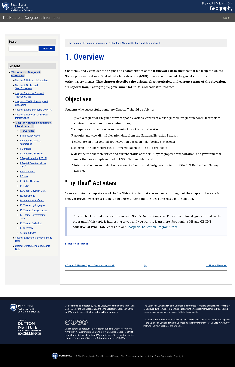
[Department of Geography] (217, 6)
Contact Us (158, 326)
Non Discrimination (130, 356)
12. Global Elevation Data (33, 190)
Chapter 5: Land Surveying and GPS (33, 109)
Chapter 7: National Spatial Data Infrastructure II (136, 43)
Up (145, 265)
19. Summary (26, 228)
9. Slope (24, 176)
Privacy (115, 356)
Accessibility (147, 356)
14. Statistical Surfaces (32, 200)
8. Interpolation (27, 171)
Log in (226, 17)
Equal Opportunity (163, 356)
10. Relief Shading (29, 181)
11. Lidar (24, 186)
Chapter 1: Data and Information (31, 80)
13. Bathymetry (27, 195)
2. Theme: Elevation (216, 265)
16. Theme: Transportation (33, 210)
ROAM (121, 338)
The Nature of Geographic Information (31, 18)
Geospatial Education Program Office (152, 227)
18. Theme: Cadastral (31, 223)
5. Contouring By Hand (31, 153)
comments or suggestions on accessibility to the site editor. (171, 312)
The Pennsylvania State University (94, 356)
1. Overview (27, 131)
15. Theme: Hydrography (32, 205)
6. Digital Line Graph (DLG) (33, 158)
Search (47, 48)
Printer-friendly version (76, 243)
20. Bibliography (28, 233)
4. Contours (25, 148)
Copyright (178, 356)
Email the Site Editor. (174, 326)
